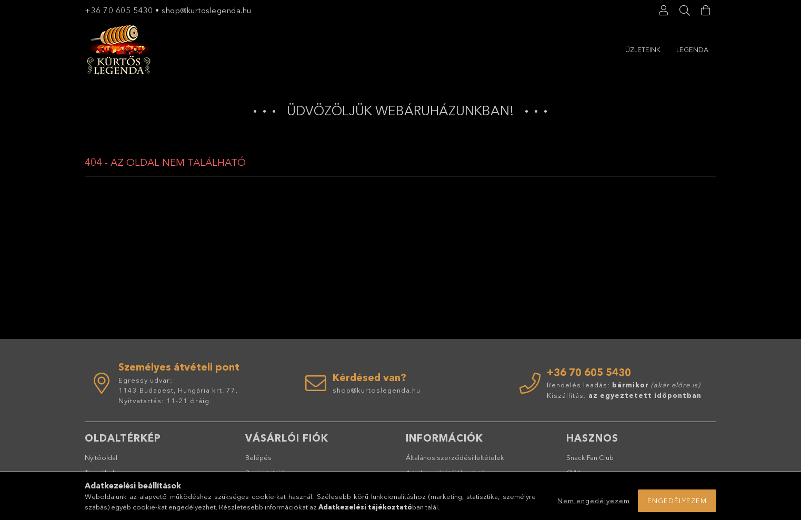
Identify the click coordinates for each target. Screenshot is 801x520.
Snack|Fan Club (590, 457)
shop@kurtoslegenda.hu (208, 10)
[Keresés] (684, 10)
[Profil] (663, 10)
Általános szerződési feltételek (455, 457)
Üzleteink (690, 49)
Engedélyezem (677, 500)
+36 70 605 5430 (119, 10)
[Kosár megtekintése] (705, 10)
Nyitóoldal (101, 457)
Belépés (258, 457)
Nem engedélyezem (593, 500)
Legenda (641, 49)
